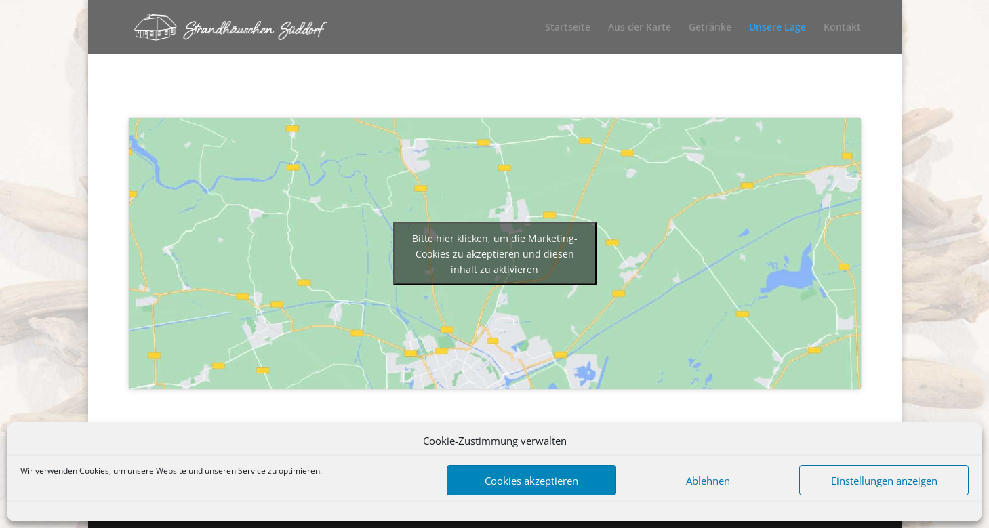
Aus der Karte (639, 27)
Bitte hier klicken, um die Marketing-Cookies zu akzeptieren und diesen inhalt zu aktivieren (495, 254)
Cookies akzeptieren (531, 480)
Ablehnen (708, 480)
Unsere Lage (777, 27)
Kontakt (842, 27)
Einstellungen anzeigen (884, 480)
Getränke (710, 27)
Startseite (567, 27)
